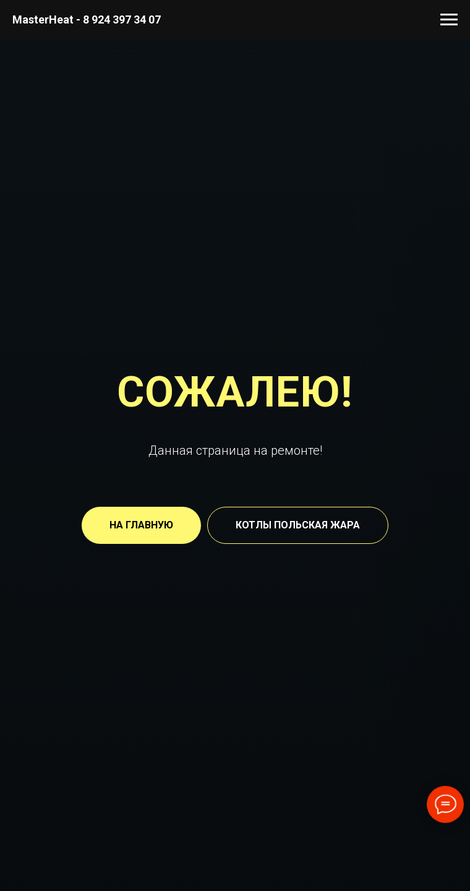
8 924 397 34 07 (122, 19)
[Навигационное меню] (449, 20)
